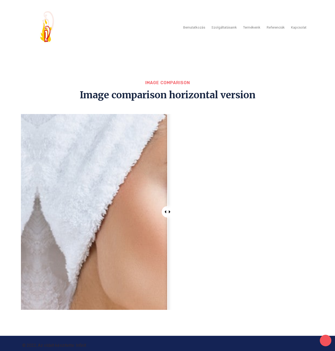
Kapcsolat (298, 26)
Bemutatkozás (194, 26)
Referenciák (276, 26)
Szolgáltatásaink (224, 26)
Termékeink (251, 26)
